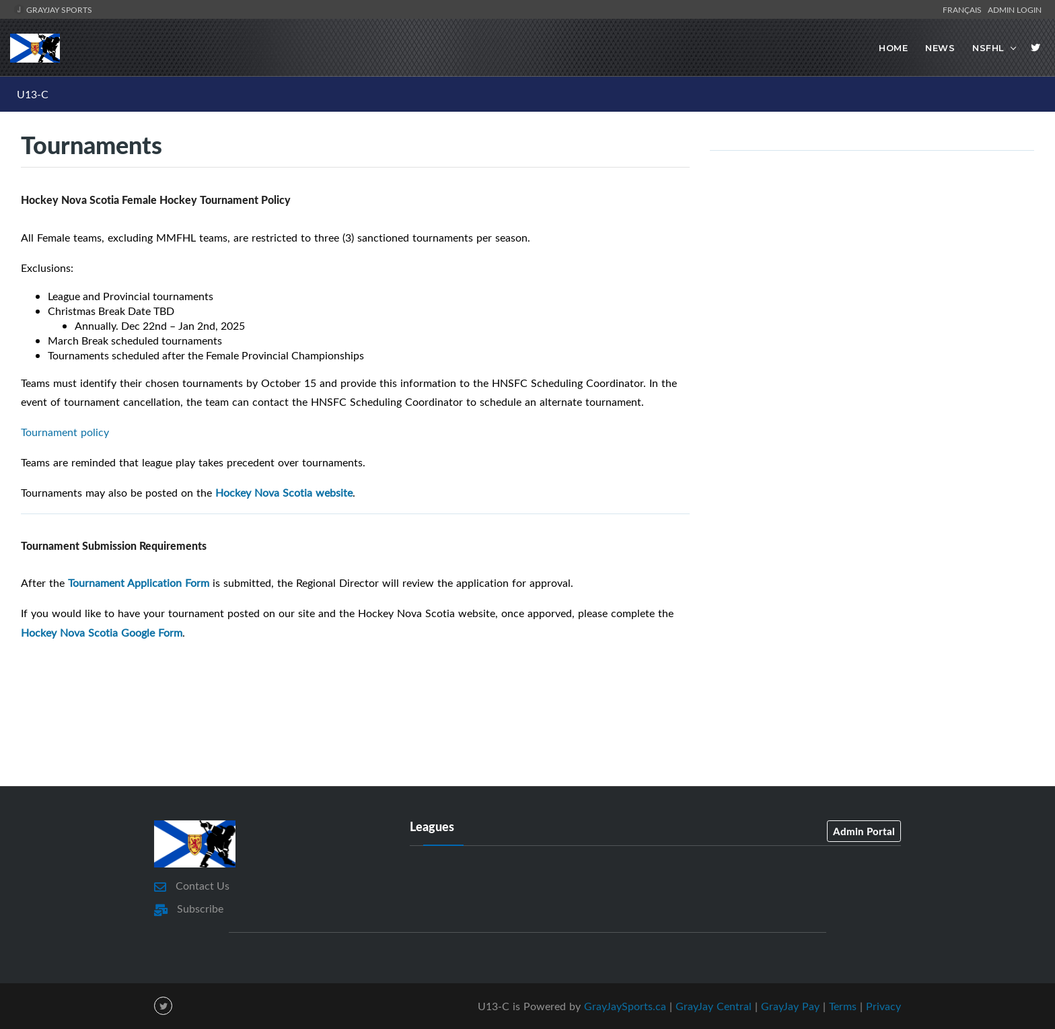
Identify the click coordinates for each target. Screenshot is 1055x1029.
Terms (843, 1005)
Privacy (883, 1005)
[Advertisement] (527, 725)
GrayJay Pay (790, 1005)
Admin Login (1015, 9)
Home (893, 47)
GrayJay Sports (52, 9)
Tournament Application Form (138, 582)
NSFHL (988, 47)
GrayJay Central (714, 1005)
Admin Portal (864, 830)
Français (964, 9)
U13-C (32, 94)
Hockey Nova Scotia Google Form (101, 632)
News (940, 47)
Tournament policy (65, 432)
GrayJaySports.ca (625, 1005)
